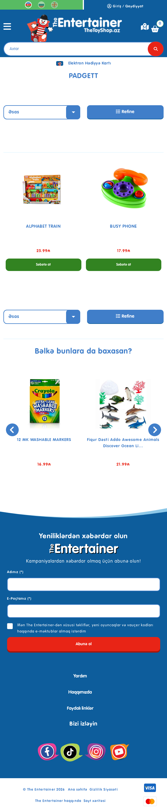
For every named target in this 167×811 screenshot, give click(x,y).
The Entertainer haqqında (58, 801)
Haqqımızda (80, 692)
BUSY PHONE (123, 226)
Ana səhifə (77, 789)
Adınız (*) (15, 572)
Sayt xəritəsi (95, 801)
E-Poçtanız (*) (19, 599)
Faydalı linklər (80, 708)
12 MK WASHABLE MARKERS (44, 440)
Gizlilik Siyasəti (104, 789)
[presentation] (12, 429)
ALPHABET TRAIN (43, 226)
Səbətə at (43, 264)
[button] (75, 491)
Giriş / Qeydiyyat (125, 6)
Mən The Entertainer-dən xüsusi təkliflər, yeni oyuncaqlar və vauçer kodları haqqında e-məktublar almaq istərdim (85, 628)
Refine (125, 111)
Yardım (80, 676)
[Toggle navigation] (7, 29)
